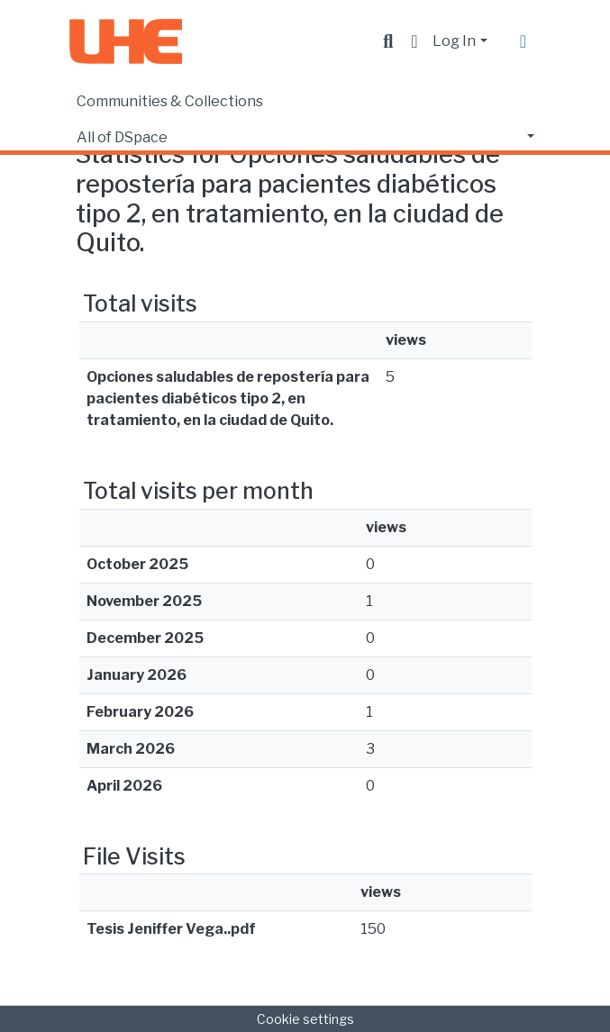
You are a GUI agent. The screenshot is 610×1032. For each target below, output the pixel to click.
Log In (454, 41)
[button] (414, 41)
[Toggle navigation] (523, 41)
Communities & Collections (170, 101)
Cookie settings (305, 1019)
